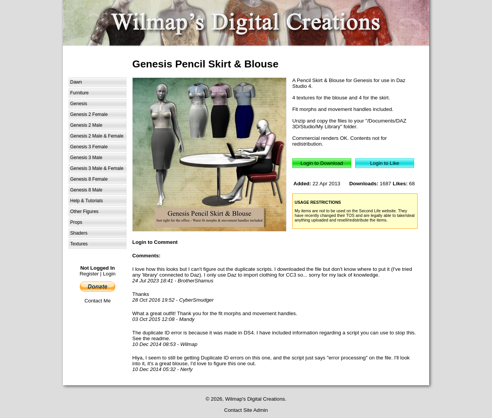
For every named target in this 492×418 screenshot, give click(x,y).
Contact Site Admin (246, 410)
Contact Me (97, 301)
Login (109, 274)
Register (89, 274)
